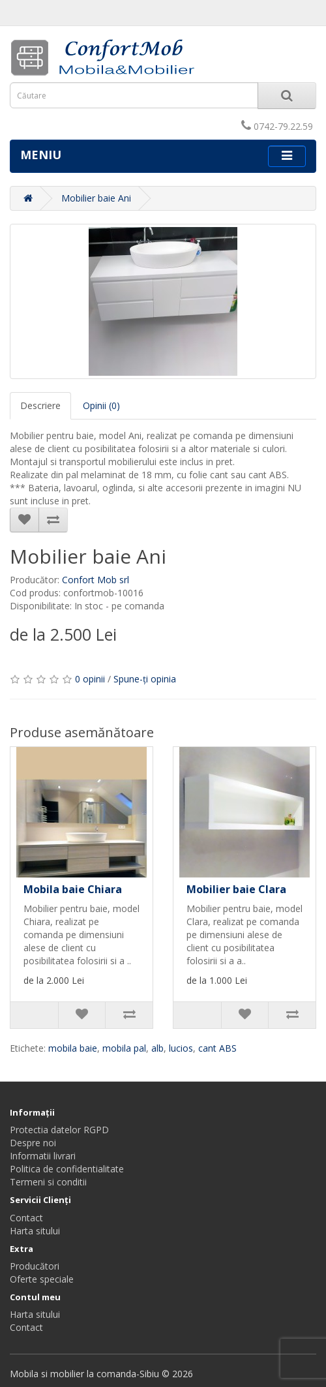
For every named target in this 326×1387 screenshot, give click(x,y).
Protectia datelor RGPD (59, 1129)
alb (157, 1048)
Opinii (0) (101, 405)
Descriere (40, 405)
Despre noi (33, 1142)
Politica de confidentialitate (67, 1169)
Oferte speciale (42, 1279)
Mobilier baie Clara (236, 889)
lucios (181, 1048)
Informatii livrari (43, 1156)
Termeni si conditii (48, 1182)
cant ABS (217, 1048)
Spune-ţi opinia (144, 679)
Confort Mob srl (95, 579)
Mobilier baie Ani (96, 198)
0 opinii (90, 679)
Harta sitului (35, 1231)
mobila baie (72, 1048)
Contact (26, 1218)
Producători (34, 1266)
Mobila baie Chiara (72, 889)
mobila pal (124, 1048)
